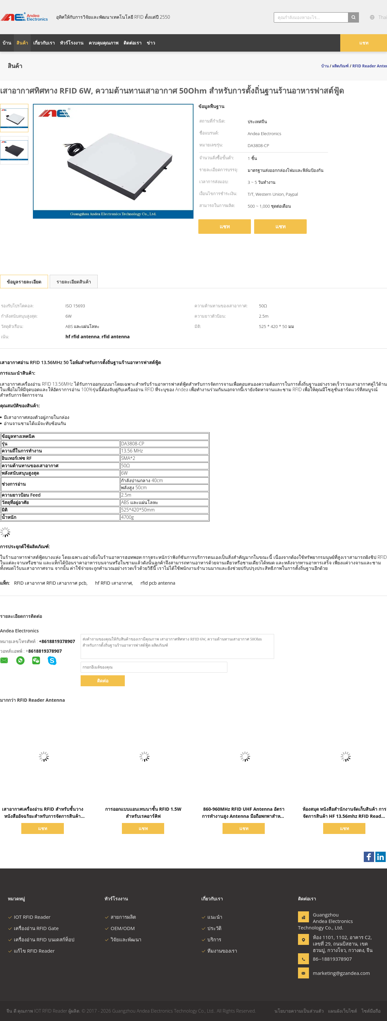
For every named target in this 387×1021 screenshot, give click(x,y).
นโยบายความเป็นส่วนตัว (299, 1011)
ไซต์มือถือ (371, 1011)
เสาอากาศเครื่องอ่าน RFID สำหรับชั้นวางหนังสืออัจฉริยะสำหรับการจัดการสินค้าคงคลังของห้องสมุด (42, 816)
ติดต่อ (102, 681)
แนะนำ (211, 917)
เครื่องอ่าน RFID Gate (33, 928)
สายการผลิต (120, 917)
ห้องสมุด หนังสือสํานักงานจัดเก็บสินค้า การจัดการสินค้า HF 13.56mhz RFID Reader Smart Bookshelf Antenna (344, 816)
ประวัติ (211, 928)
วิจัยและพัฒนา (122, 939)
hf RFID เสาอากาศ (113, 583)
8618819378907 (45, 651)
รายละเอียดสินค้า (73, 282)
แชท (363, 43)
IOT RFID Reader (29, 917)
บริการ (211, 939)
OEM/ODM (119, 928)
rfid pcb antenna (158, 583)
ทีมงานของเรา (219, 950)
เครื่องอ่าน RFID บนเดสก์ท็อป (41, 939)
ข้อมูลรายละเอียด (24, 282)
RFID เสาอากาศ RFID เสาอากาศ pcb (50, 583)
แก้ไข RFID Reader (31, 950)
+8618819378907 (57, 641)
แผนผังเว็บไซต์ (342, 1011)
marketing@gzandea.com (333, 973)
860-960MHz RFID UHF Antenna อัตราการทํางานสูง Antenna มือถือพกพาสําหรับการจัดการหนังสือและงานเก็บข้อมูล (243, 816)
